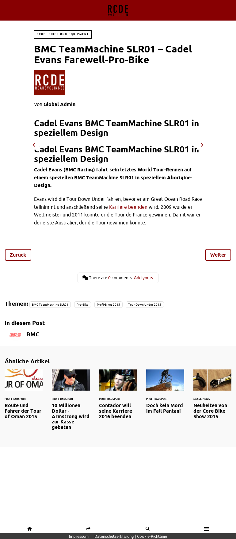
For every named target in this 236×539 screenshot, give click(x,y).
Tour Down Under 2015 (144, 304)
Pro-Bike (83, 304)
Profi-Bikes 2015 (108, 304)
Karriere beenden (128, 207)
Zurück (18, 255)
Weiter (218, 255)
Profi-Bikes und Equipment (63, 34)
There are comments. (118, 277)
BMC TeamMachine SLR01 (50, 304)
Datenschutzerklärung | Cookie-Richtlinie (130, 536)
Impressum (79, 536)
